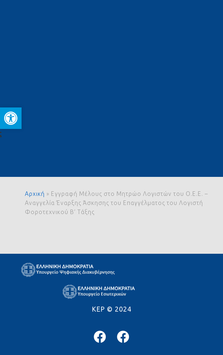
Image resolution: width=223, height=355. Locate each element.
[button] (11, 118)
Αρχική (35, 194)
